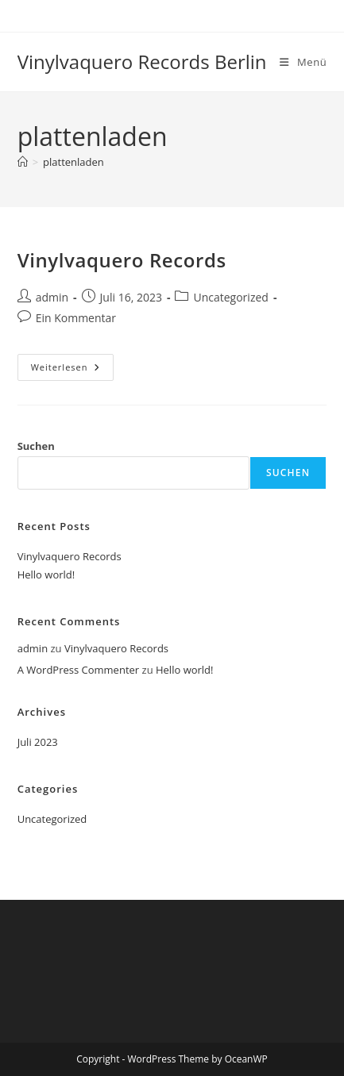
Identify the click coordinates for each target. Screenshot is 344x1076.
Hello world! (46, 574)
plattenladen (73, 162)
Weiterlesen (72, 370)
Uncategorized (230, 297)
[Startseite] (22, 162)
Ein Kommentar (76, 317)
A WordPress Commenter (78, 670)
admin (52, 297)
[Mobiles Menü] (303, 62)
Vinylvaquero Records (121, 260)
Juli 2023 (37, 742)
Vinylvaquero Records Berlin (142, 61)
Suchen (36, 446)
